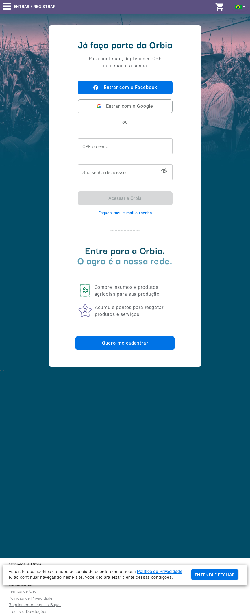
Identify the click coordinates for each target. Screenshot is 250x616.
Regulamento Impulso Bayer (35, 605)
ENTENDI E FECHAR (215, 574)
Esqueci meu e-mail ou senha (125, 213)
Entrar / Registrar (35, 6)
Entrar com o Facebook (125, 87)
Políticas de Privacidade (31, 599)
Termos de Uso (22, 592)
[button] (240, 6)
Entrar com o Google (125, 106)
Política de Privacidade (159, 572)
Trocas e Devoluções (28, 612)
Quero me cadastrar (125, 343)
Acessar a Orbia (125, 198)
